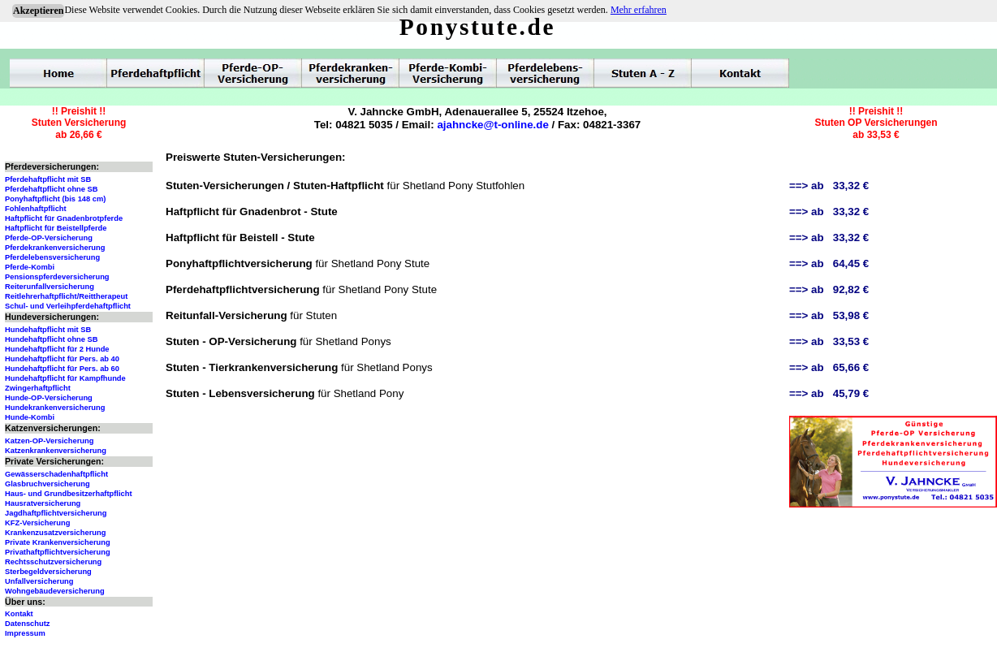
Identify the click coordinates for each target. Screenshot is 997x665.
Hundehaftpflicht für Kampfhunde (65, 378)
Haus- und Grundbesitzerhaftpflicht (68, 494)
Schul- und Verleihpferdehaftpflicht (68, 306)
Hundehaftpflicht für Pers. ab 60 (62, 369)
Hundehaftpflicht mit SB (48, 330)
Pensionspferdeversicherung (57, 277)
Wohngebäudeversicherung (55, 591)
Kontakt (19, 614)
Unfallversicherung (39, 581)
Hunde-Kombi (29, 417)
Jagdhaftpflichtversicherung (55, 513)
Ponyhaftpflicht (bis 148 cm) (55, 199)
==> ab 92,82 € (829, 289)
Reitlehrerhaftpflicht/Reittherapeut (66, 296)
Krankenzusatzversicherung (55, 533)
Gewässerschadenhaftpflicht (56, 474)
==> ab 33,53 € (829, 341)
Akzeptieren (38, 10)
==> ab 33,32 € (829, 185)
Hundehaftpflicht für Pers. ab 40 (62, 359)
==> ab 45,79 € (829, 393)
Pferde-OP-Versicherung (49, 238)
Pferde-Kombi (29, 267)
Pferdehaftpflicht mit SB (48, 179)
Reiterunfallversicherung (49, 287)
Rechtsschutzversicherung (53, 562)
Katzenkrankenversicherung (55, 451)
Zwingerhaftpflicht (38, 388)
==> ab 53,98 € (829, 315)
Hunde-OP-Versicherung (49, 398)
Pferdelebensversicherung (52, 257)
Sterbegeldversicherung (48, 572)
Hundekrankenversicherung (55, 408)
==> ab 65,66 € (829, 367)
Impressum (25, 633)
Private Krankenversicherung (57, 542)
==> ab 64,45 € (829, 263)
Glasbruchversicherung (47, 484)
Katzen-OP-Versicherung (49, 441)
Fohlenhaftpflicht (36, 209)
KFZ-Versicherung (37, 523)
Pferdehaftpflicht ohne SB (51, 189)
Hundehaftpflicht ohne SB (51, 339)
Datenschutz (27, 624)
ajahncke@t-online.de (492, 125)
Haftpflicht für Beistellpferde (55, 228)
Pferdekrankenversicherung (55, 248)
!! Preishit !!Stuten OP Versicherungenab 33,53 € (875, 123)
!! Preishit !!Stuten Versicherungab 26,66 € (79, 123)
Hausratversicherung (42, 503)
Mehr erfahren (639, 9)
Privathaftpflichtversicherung (57, 552)
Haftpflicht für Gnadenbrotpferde (64, 218)
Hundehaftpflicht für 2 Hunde (57, 349)
